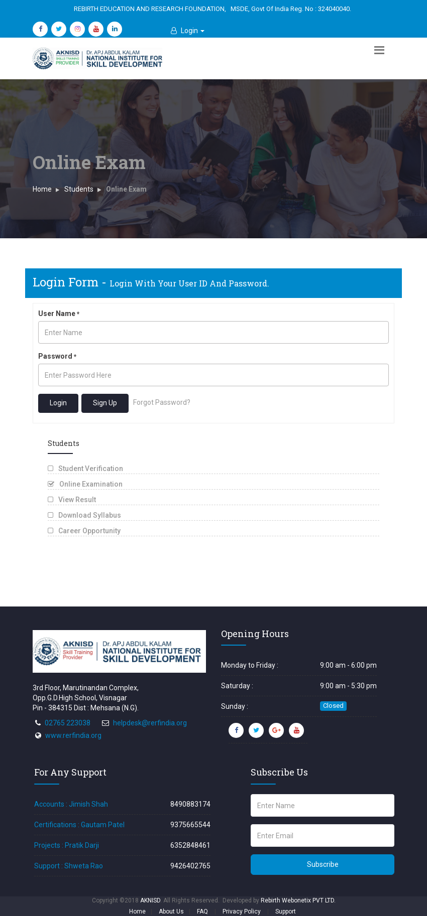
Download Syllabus (84, 515)
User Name (58, 314)
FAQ (202, 911)
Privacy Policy (242, 911)
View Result (72, 500)
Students (78, 189)
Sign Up (105, 403)
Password (57, 356)
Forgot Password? (161, 403)
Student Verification (85, 469)
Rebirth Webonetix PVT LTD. (298, 900)
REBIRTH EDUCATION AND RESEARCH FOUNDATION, (150, 9)
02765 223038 (67, 723)
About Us (171, 911)
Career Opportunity (84, 531)
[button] (187, 31)
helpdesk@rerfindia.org (150, 723)
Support (285, 911)
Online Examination (85, 484)
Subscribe (323, 864)
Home (42, 189)
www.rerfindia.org (73, 735)
